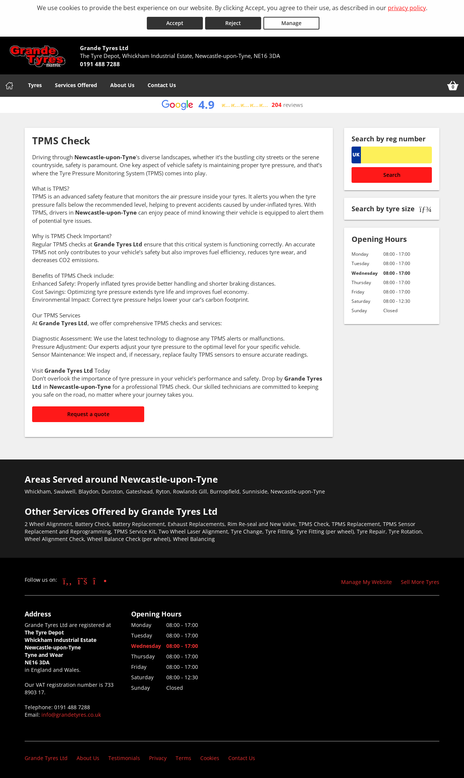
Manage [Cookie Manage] (291, 21)
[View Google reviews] (232, 104)
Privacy (158, 757)
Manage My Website (366, 580)
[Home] (9, 84)
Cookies (209, 757)
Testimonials (124, 757)
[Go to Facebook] (67, 579)
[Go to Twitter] (82, 579)
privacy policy (407, 8)
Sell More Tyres (420, 580)
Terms (183, 757)
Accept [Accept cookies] (174, 21)
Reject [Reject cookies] (233, 21)
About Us (122, 83)
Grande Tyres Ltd (46, 757)
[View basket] (452, 84)
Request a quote (88, 412)
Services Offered (76, 83)
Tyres (35, 83)
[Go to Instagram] (100, 579)
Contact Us (162, 83)
